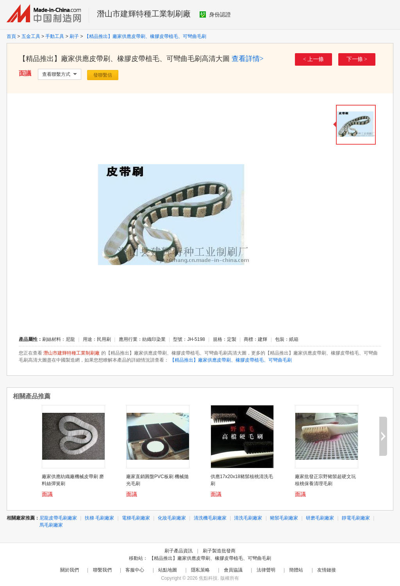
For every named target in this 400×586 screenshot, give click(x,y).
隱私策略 (200, 570)
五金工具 (30, 36)
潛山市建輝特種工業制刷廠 (144, 13)
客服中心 (134, 570)
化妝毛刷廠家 (172, 518)
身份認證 (215, 14)
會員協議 (233, 570)
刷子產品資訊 (178, 551)
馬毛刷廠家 (51, 525)
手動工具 (54, 36)
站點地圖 (167, 570)
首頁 (11, 36)
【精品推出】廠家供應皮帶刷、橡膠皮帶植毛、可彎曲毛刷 (145, 36)
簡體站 (296, 570)
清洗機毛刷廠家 (210, 518)
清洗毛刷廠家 (248, 518)
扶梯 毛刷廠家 (99, 518)
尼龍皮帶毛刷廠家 (58, 518)
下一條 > (356, 59)
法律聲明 (266, 570)
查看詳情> (248, 59)
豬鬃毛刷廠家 (284, 518)
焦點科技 (208, 578)
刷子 (74, 36)
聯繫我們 (102, 570)
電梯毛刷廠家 (136, 518)
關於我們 (69, 570)
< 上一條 (313, 59)
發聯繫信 (102, 75)
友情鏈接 (326, 570)
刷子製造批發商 (219, 551)
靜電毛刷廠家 (356, 518)
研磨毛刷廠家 (320, 518)
